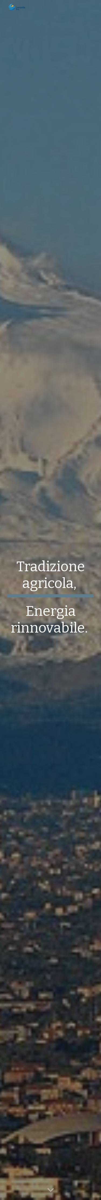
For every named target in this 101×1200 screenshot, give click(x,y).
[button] (50, 1190)
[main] (50, 600)
